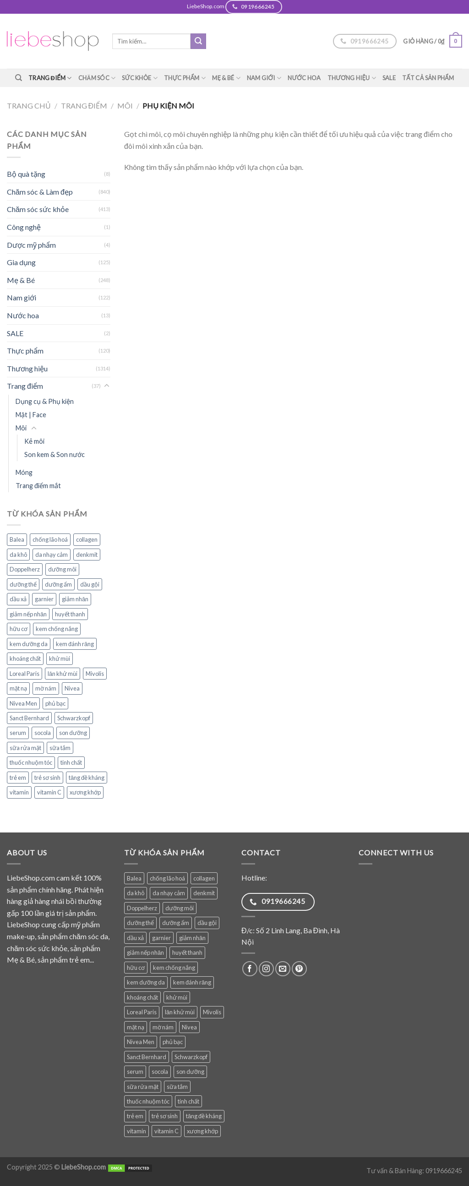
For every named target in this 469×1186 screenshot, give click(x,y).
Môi (125, 105)
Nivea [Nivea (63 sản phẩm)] (72, 688)
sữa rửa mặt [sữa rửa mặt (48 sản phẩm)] (25, 747)
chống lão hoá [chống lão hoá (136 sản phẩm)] (50, 539)
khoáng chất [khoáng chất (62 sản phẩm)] (25, 658)
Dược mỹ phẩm (31, 244)
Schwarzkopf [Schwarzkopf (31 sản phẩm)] (73, 718)
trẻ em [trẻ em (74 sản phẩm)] (18, 777)
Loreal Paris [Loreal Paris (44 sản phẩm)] (24, 673)
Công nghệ (24, 227)
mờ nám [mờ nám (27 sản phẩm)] (45, 688)
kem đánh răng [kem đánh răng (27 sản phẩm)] (75, 643)
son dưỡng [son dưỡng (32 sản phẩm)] (73, 732)
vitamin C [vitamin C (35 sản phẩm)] (49, 792)
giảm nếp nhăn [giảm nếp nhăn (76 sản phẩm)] (28, 614)
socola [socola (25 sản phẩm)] (42, 732)
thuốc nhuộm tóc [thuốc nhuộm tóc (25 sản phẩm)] (31, 762)
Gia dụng (21, 262)
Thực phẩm (185, 78)
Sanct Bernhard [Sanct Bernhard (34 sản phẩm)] (29, 718)
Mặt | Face (31, 415)
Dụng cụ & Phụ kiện (45, 401)
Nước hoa (304, 78)
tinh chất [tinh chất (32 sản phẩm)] (71, 762)
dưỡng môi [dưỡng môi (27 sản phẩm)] (62, 569)
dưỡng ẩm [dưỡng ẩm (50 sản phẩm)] (58, 584)
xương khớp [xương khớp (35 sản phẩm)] (85, 792)
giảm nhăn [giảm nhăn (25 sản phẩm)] (75, 599)
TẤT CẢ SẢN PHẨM (428, 78)
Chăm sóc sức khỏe (38, 209)
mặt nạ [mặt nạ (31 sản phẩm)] (18, 688)
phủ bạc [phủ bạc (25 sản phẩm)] (55, 703)
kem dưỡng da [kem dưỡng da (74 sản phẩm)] (29, 643)
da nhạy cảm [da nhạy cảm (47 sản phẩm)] (51, 554)
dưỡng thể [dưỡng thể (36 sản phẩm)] (23, 584)
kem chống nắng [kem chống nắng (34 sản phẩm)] (57, 628)
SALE (389, 78)
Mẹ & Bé (226, 78)
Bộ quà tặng (26, 173)
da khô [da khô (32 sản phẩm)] (18, 554)
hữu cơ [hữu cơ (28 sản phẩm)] (18, 628)
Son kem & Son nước (54, 454)
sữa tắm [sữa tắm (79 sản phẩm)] (60, 747)
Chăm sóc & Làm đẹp (40, 191)
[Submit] (198, 41)
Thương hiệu (351, 78)
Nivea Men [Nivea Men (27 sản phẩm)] (23, 703)
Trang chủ (29, 105)
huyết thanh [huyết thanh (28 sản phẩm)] (70, 614)
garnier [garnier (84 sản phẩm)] (44, 599)
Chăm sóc (97, 78)
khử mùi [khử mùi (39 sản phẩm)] (59, 658)
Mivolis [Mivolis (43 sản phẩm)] (95, 673)
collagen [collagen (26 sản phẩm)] (87, 539)
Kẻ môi (34, 441)
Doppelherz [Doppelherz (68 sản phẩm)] (25, 569)
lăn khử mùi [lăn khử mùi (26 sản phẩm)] (62, 673)
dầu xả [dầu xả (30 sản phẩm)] (18, 599)
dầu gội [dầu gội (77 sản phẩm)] (89, 584)
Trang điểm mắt (38, 486)
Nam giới (264, 78)
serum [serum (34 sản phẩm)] (18, 732)
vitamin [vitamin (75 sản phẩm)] (19, 792)
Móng (24, 472)
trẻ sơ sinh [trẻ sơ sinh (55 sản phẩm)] (47, 777)
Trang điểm (50, 78)
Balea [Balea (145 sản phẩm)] (17, 539)
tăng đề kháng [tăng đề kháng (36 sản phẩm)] (86, 777)
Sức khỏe (140, 78)
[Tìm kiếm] (18, 78)
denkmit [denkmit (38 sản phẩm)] (87, 554)
